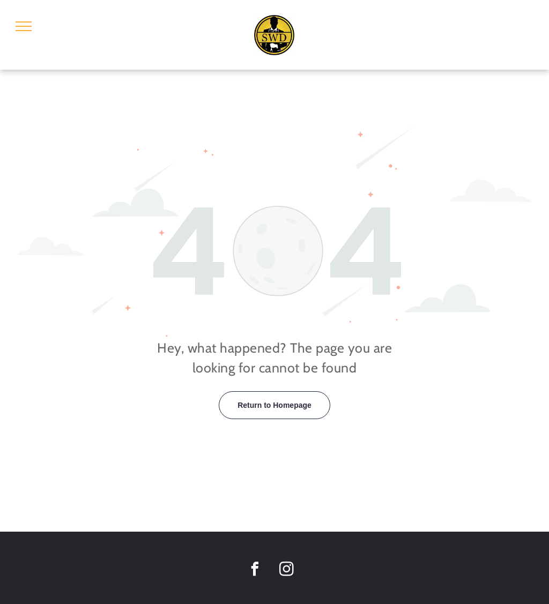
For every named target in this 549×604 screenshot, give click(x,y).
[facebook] (254, 570)
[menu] (24, 26)
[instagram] (286, 570)
